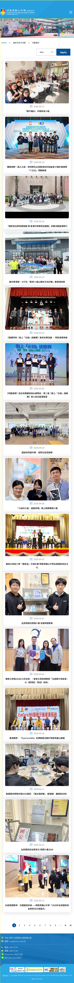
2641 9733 (13, 947)
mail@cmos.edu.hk (17, 941)
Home (4, 42)
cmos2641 (16, 957)
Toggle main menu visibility (71, 11)
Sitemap (5, 975)
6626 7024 (18, 954)
